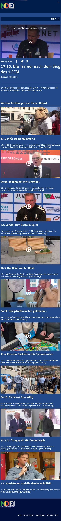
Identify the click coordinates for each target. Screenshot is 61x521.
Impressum (40, 515)
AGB (19, 515)
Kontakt (50, 515)
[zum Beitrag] (45, 147)
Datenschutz (28, 515)
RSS (57, 515)
